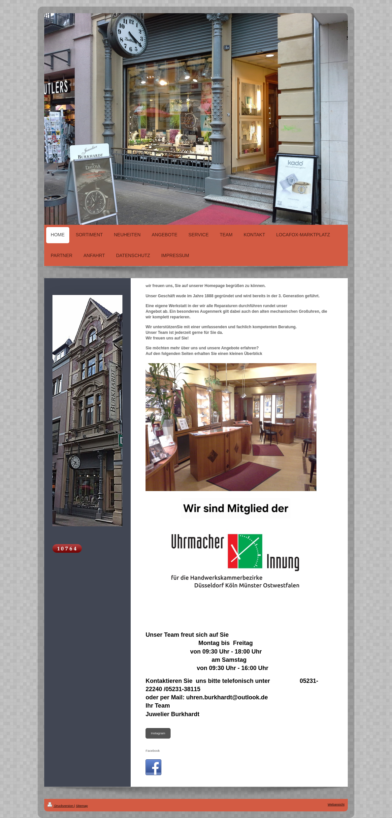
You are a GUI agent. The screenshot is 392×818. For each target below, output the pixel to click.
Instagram (158, 733)
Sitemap (82, 805)
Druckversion (61, 805)
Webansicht (336, 804)
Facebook (153, 750)
